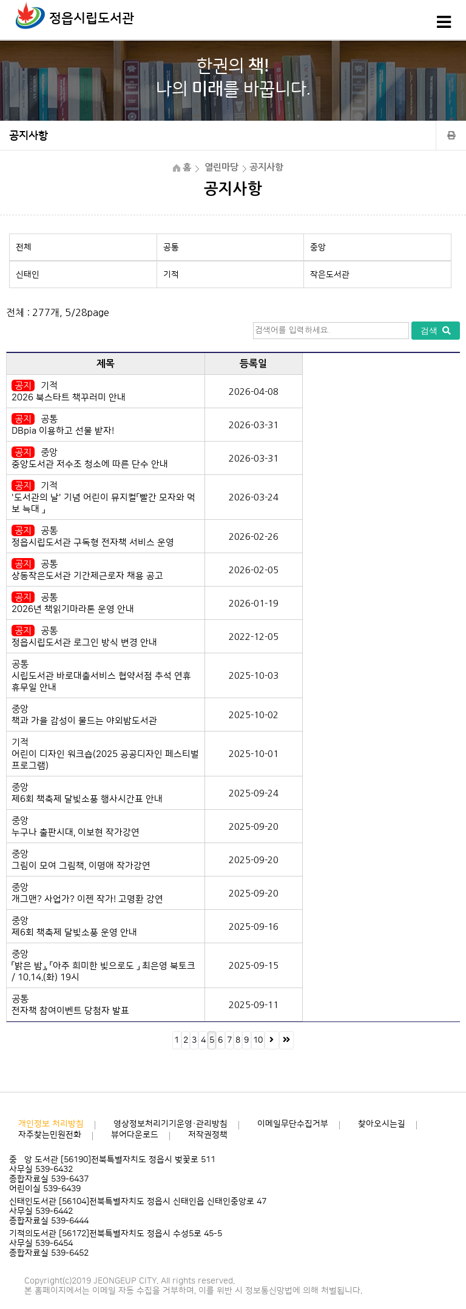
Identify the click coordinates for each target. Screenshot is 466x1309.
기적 (171, 275)
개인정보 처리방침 (51, 1124)
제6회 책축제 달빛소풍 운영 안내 (74, 932)
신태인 (27, 275)
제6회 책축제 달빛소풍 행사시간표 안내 (87, 799)
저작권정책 (208, 1135)
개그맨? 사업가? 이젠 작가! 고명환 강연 (87, 899)
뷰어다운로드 (134, 1135)
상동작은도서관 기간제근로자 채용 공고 (87, 576)
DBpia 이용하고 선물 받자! (63, 431)
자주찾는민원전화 (49, 1135)
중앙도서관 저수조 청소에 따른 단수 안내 (90, 464)
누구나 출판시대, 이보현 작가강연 (76, 832)
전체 (24, 247)
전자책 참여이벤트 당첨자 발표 (70, 1011)
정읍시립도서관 (91, 18)
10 (258, 1040)
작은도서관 (330, 275)
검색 (435, 330)
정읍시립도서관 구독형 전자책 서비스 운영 (93, 542)
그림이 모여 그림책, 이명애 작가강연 (81, 866)
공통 (171, 247)
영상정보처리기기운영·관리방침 (170, 1124)
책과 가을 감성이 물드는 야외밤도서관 (84, 721)
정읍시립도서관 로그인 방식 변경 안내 (84, 643)
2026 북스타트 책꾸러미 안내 (69, 397)
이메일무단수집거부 (292, 1124)
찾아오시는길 (381, 1124)
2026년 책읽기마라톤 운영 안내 (73, 609)
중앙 (318, 247)
